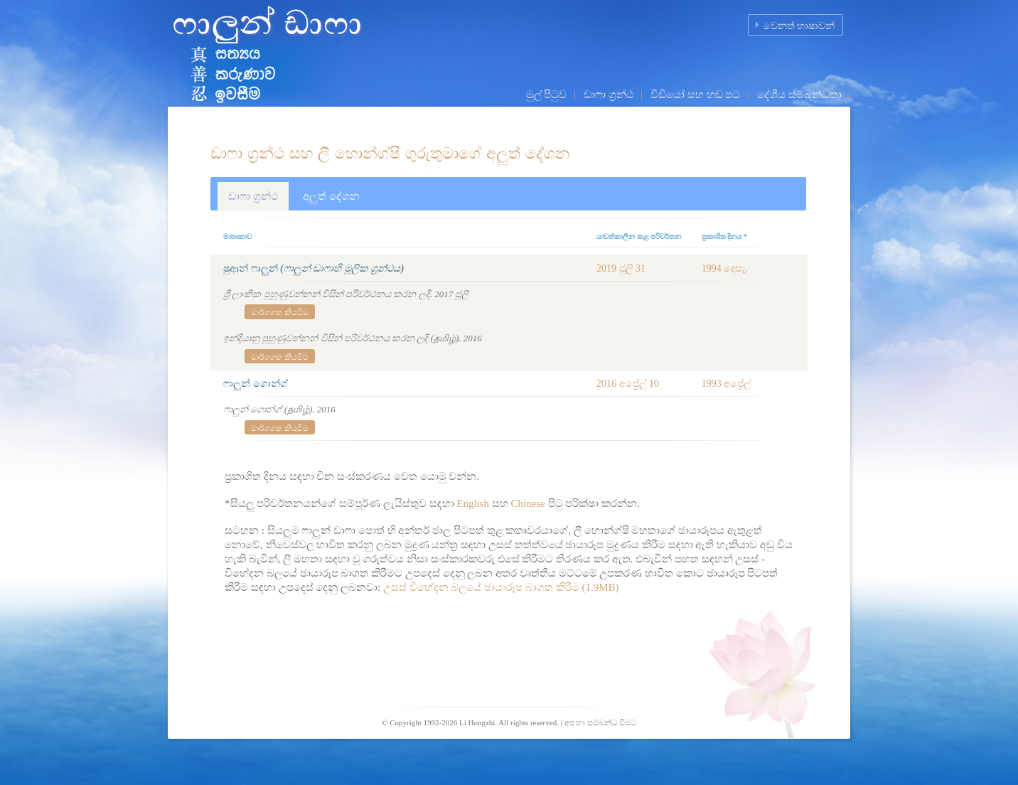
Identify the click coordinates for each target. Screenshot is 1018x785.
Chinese (528, 503)
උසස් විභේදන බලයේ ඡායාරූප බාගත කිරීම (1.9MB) (501, 587)
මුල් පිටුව (546, 94)
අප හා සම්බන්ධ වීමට (600, 722)
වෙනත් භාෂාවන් (799, 26)
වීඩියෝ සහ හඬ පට (695, 94)
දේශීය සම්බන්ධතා (799, 94)
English (472, 503)
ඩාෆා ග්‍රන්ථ (608, 94)
